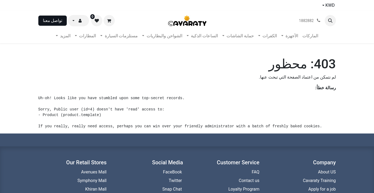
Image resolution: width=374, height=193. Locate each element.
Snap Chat (172, 189)
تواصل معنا (52, 20)
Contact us (249, 180)
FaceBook (173, 172)
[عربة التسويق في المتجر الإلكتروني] (109, 20)
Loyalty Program (243, 189)
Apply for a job (322, 189)
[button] (330, 20)
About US (327, 172)
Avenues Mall (94, 172)
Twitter (176, 180)
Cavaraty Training (319, 180)
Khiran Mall (96, 189)
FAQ (256, 172)
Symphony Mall (92, 180)
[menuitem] (310, 36)
